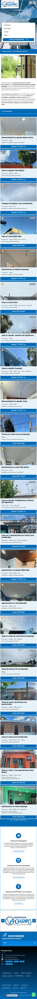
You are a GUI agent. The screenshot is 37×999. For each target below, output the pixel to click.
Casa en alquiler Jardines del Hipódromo (18, 348)
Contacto (28, 976)
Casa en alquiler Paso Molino (13, 183)
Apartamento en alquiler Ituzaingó (15, 282)
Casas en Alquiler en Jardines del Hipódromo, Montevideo (14, 352)
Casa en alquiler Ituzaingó (12, 381)
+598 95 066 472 (12, 15)
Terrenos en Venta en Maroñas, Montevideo (11, 686)
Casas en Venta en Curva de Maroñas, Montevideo (12, 555)
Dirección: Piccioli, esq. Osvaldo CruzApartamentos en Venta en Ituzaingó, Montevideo (12, 825)
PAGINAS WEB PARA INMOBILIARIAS (25, 995)
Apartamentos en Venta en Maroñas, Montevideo (12, 620)
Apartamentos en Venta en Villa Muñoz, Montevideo (12, 484)
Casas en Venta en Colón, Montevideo (9, 319)
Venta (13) (15, 988)
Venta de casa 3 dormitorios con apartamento (14, 716)
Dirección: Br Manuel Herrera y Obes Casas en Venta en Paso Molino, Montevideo (11, 792)
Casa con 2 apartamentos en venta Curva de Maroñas (18, 550)
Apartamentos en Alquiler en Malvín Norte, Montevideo (13, 155)
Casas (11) (16, 985)
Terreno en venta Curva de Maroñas (16, 447)
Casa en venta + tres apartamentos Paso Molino (18, 785)
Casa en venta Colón (10, 315)
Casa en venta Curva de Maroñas (14, 750)
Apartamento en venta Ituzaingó (14, 820)
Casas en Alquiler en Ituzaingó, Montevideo (11, 385)
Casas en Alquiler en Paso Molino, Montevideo (11, 188)
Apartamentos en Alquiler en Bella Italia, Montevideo (12, 587)
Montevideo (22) (6, 988)
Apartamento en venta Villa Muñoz (15, 480)
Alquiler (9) (23, 988)
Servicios (16, 973)
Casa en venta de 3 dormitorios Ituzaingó (18, 649)
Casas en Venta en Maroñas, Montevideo (10, 754)
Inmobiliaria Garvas (6, 973)
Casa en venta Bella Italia (11, 249)
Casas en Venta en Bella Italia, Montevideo (10, 254)
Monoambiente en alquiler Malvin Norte (17, 150)
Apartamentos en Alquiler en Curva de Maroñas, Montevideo (14, 221)
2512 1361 (26, 15)
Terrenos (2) (24, 985)
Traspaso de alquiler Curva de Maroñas (17, 216)
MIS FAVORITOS (19, 976)
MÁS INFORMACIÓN (18, 851)
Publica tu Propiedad (26, 973)
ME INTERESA (18, 903)
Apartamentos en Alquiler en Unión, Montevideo (12, 418)
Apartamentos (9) (6, 985)
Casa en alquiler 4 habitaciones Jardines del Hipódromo (17, 515)
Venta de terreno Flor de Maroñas (15, 682)
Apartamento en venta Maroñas (14, 616)
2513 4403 (20, 15)
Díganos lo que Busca (7, 976)
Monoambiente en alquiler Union (14, 414)
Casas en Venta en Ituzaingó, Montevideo (10, 653)
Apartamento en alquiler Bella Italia (15, 583)
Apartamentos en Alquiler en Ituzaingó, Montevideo (12, 287)
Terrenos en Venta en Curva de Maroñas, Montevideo (13, 451)
